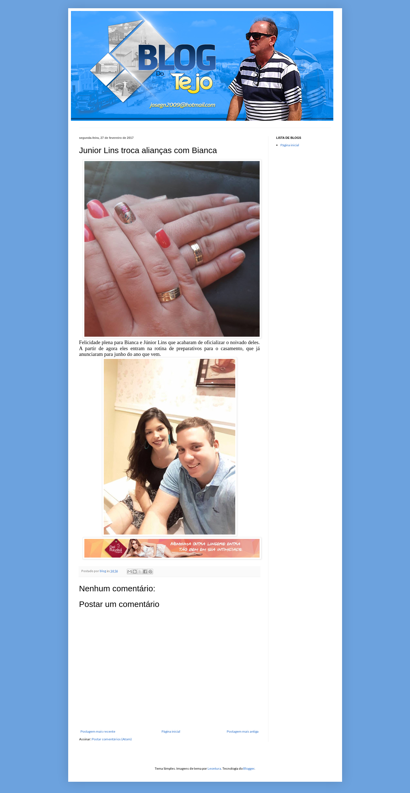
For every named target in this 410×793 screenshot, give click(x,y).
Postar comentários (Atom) (112, 739)
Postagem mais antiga (243, 731)
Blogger (248, 768)
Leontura (214, 768)
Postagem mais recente (98, 731)
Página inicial (171, 731)
